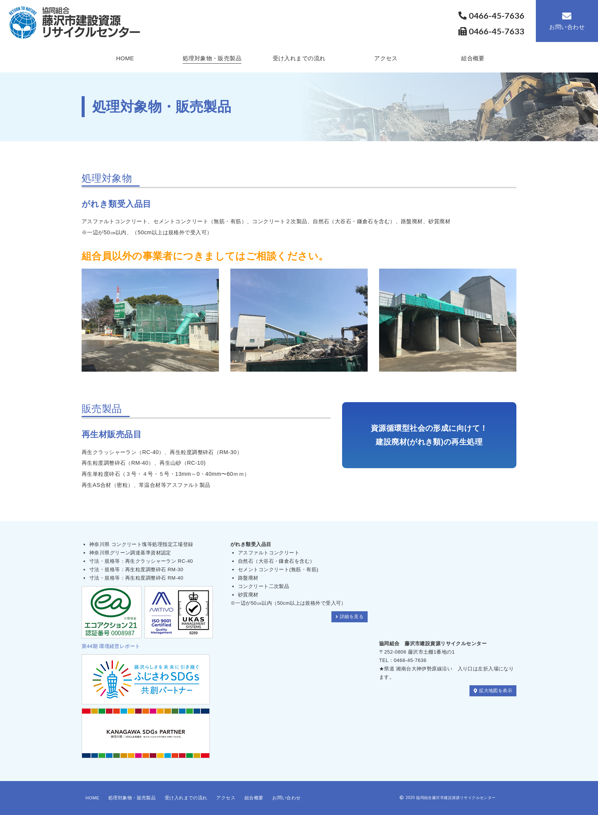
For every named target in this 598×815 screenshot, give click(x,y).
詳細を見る (348, 616)
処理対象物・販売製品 (212, 58)
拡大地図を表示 (491, 690)
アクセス (386, 58)
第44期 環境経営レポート (111, 646)
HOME (125, 58)
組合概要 (473, 58)
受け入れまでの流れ (299, 58)
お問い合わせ (567, 20)
